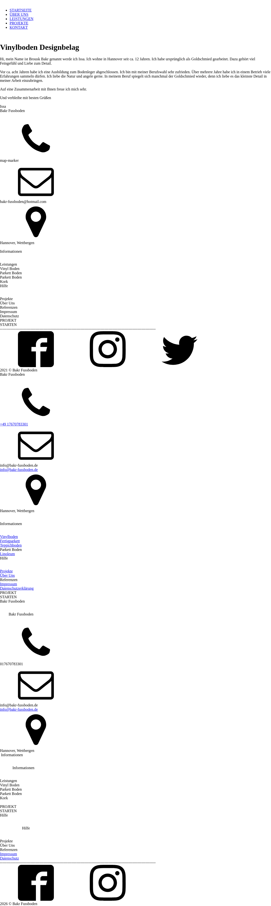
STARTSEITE (21, 10)
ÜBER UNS (19, 14)
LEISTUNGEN (22, 19)
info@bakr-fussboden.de (19, 470)
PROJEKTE (19, 23)
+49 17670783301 (14, 424)
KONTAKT (19, 27)
